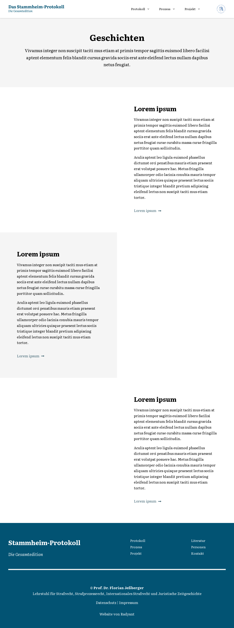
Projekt (195, 9)
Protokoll (142, 9)
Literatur (198, 540)
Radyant (127, 614)
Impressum (128, 602)
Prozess (169, 9)
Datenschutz (106, 602)
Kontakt (197, 553)
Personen (198, 547)
